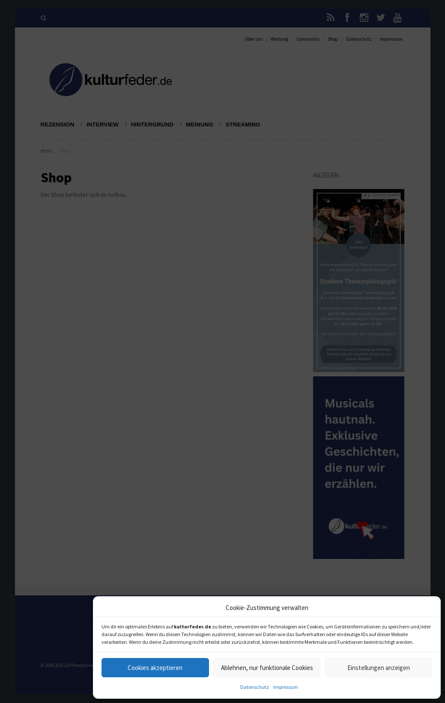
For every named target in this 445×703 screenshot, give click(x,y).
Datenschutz (254, 687)
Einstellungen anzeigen (378, 668)
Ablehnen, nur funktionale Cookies (267, 668)
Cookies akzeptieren (155, 668)
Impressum (285, 687)
